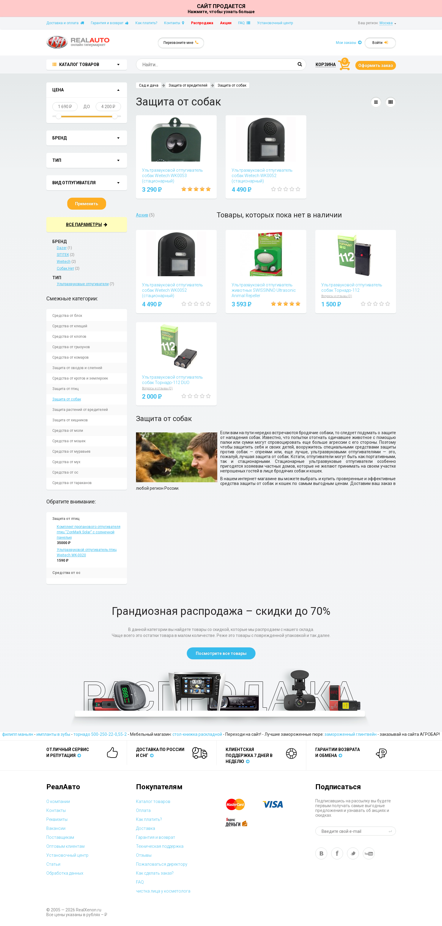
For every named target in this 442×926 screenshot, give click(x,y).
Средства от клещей (69, 326)
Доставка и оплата (65, 23)
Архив (142, 215)
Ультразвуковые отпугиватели (83, 284)
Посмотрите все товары (221, 653)
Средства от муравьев (71, 451)
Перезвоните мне (180, 42)
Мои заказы (349, 42)
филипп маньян (17, 734)
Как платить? (146, 23)
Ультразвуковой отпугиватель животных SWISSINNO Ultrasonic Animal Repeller (264, 290)
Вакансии (55, 828)
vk (321, 853)
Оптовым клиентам (65, 846)
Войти (380, 42)
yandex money (241, 822)
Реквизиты (57, 819)
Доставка (145, 828)
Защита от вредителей (188, 85)
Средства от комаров (70, 357)
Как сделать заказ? (155, 873)
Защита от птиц (65, 389)
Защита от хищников (70, 420)
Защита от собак (66, 399)
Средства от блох (67, 316)
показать (102, 90)
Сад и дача (148, 85)
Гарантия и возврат (110, 23)
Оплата (143, 810)
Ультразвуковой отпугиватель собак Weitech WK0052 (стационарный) (262, 175)
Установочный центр (275, 23)
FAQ (244, 23)
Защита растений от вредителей (80, 410)
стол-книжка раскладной (197, 734)
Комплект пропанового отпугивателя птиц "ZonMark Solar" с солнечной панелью (88, 532)
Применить (86, 203)
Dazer (62, 248)
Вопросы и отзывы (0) (336, 296)
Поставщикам (60, 837)
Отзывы (144, 855)
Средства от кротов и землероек (80, 378)
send (391, 831)
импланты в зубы (53, 734)
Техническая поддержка (159, 846)
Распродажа (202, 23)
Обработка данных (64, 873)
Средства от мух (66, 462)
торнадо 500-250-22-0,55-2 (100, 734)
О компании (58, 801)
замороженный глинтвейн (351, 734)
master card (241, 804)
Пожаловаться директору (161, 864)
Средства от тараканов (72, 483)
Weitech (64, 261)
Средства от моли (67, 431)
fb (337, 853)
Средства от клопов (69, 336)
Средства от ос (65, 472)
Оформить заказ (375, 65)
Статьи (53, 864)
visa (277, 804)
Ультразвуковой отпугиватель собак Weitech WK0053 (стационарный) (172, 175)
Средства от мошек (68, 441)
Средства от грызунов (71, 347)
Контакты (174, 23)
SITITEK (63, 255)
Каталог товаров (153, 801)
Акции (225, 23)
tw (353, 853)
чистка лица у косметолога (163, 891)
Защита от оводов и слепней (77, 368)
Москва (386, 23)
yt (369, 853)
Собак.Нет (65, 268)
